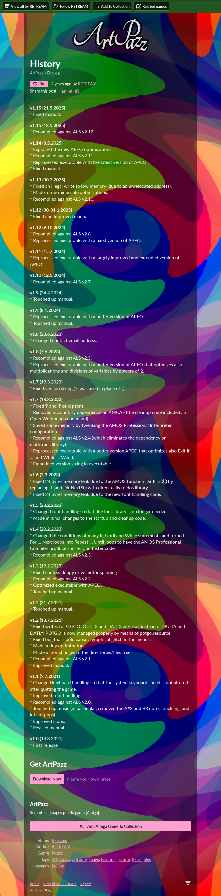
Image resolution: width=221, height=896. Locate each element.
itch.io (34, 884)
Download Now (47, 778)
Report (85, 884)
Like (39, 83)
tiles (147, 859)
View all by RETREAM (60, 884)
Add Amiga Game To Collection (110, 826)
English (58, 866)
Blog (47, 890)
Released (59, 840)
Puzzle (57, 853)
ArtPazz (36, 73)
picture (123, 859)
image (94, 859)
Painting (108, 859)
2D (54, 859)
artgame (79, 859)
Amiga (64, 859)
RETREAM (87, 84)
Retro (137, 859)
